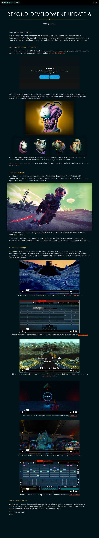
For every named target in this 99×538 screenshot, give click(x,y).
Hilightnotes (75, 495)
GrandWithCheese (49, 376)
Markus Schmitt (75, 455)
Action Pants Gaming (73, 295)
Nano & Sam (83, 335)
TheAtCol (73, 416)
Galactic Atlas (14, 165)
